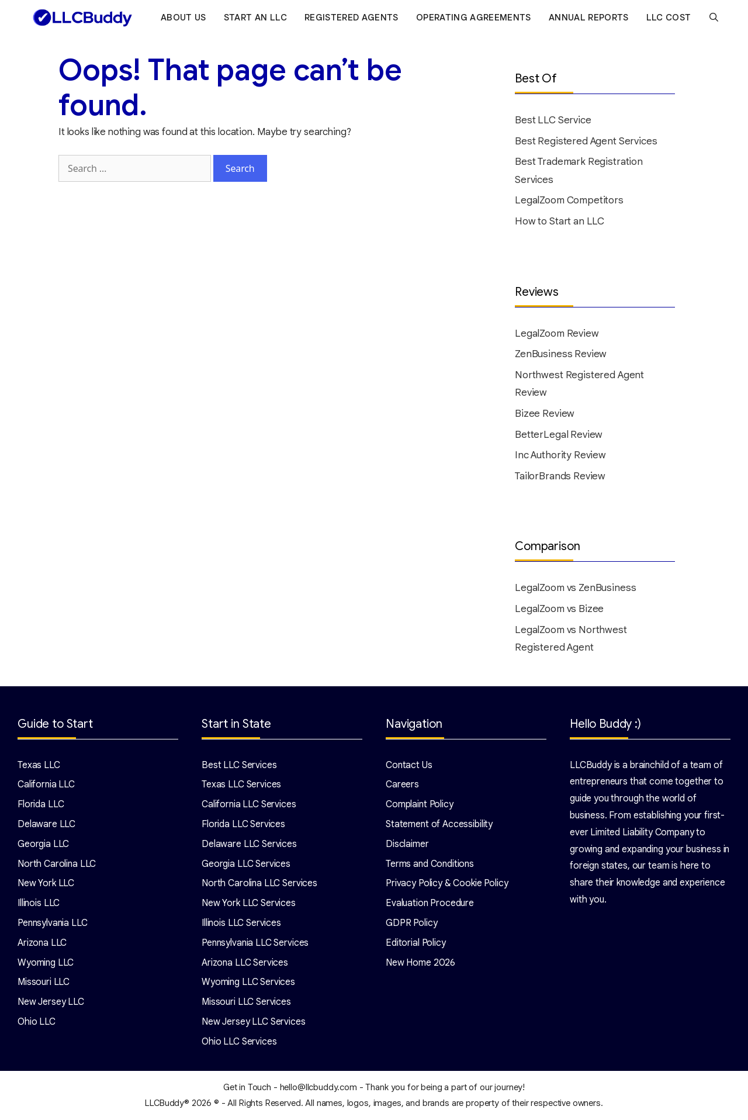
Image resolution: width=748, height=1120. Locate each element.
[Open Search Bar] (716, 17)
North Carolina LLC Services (259, 883)
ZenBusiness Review (561, 354)
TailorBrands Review (560, 476)
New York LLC (46, 883)
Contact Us (409, 765)
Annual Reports (590, 17)
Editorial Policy (416, 943)
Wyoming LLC (46, 963)
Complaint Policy (419, 804)
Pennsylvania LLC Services (255, 943)
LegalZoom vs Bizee (559, 609)
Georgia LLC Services (246, 864)
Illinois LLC (39, 903)
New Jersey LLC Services (254, 1022)
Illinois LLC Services (241, 923)
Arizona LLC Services (245, 963)
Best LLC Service (553, 120)
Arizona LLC (42, 943)
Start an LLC (257, 17)
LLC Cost (670, 17)
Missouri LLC (44, 982)
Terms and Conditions (430, 864)
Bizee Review (544, 413)
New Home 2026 (420, 963)
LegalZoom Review (557, 333)
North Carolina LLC (57, 864)
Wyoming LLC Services (248, 982)
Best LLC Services (239, 765)
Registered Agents (354, 17)
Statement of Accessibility (439, 824)
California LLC (46, 784)
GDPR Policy (411, 923)
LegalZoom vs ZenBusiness (575, 588)
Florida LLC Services (243, 824)
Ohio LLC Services (239, 1042)
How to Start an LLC (559, 221)
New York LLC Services (249, 903)
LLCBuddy (164, 1103)
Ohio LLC (37, 1022)
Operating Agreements (475, 17)
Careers (402, 784)
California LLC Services (249, 804)
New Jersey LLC (51, 1002)
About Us (186, 17)
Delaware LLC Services (249, 844)
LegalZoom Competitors (569, 200)
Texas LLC (39, 765)
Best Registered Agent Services (586, 141)
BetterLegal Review (558, 434)
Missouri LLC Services (246, 1002)
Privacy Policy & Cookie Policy (447, 883)
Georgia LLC (43, 844)
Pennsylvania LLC (53, 923)
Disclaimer (407, 844)
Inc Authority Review (560, 455)
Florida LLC (41, 804)
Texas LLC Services (241, 784)
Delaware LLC (46, 824)
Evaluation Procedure (430, 903)
